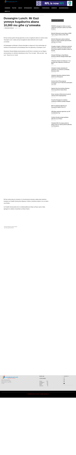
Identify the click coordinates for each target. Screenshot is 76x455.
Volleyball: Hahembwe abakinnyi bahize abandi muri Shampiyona (60, 76)
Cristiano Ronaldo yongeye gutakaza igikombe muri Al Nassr (59, 118)
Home (5, 15)
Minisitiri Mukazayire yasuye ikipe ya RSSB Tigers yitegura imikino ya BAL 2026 (61, 34)
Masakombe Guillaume (9, 28)
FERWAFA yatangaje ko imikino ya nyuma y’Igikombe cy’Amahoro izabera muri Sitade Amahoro (61, 27)
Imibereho (9, 15)
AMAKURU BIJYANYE (57, 20)
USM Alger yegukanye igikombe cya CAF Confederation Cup (60, 112)
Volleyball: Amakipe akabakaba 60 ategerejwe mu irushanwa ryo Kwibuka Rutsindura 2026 (60, 69)
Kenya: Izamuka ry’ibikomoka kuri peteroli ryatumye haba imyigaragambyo (61, 95)
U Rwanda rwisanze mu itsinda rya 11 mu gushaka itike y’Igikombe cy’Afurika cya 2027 (61, 62)
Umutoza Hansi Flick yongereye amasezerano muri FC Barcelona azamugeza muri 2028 (61, 82)
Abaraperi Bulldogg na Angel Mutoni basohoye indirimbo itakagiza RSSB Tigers (61, 55)
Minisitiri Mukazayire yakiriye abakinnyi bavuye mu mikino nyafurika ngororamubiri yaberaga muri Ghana (61, 40)
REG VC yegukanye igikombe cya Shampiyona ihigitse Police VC (59, 106)
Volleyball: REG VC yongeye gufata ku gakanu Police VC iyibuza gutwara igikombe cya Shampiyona (61, 124)
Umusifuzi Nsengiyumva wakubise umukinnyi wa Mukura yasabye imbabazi (60, 100)
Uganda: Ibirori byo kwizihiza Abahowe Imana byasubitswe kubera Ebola (60, 89)
